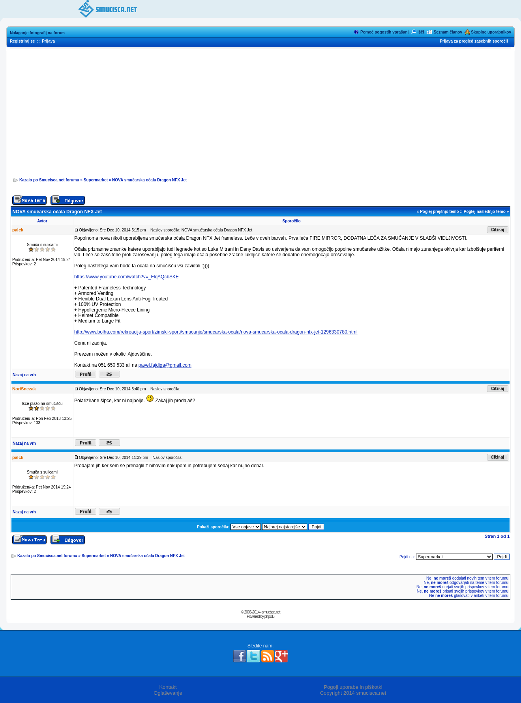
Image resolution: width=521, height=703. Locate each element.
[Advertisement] (260, 111)
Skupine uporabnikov (491, 32)
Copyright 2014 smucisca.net (353, 693)
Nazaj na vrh (24, 375)
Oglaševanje (168, 693)
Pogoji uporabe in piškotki (353, 687)
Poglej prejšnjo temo (439, 211)
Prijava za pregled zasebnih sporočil (474, 41)
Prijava (48, 41)
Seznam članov (448, 32)
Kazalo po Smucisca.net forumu (49, 180)
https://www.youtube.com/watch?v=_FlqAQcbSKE (126, 277)
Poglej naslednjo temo (485, 211)
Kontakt (167, 687)
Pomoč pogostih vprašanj (384, 32)
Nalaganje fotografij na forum (37, 33)
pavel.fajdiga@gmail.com (165, 365)
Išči (421, 32)
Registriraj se (22, 41)
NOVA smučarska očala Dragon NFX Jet (149, 180)
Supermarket (96, 180)
